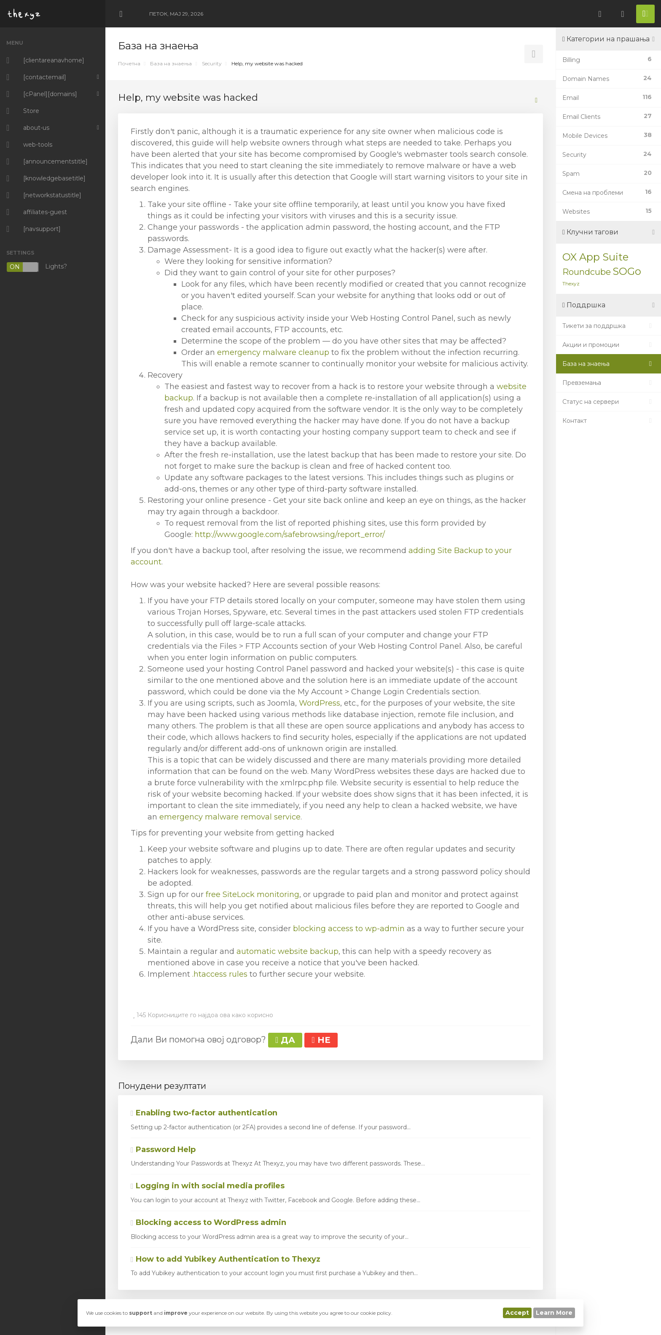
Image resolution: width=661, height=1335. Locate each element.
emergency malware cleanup (273, 352)
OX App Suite (595, 257)
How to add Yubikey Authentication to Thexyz (225, 1259)
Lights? (36, 267)
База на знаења (171, 63)
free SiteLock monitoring (252, 894)
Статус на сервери (608, 402)
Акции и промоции (608, 345)
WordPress (319, 703)
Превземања (608, 383)
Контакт (608, 421)
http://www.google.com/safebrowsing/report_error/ (290, 534)
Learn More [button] (554, 1312)
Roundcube (586, 272)
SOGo (627, 271)
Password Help (163, 1149)
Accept (517, 1312)
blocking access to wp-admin (349, 928)
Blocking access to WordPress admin (208, 1222)
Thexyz (571, 283)
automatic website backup (287, 951)
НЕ (321, 1040)
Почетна (129, 63)
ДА (285, 1040)
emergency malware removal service (230, 817)
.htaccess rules (219, 974)
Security (212, 63)
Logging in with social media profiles (208, 1185)
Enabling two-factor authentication (204, 1112)
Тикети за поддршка (608, 326)
